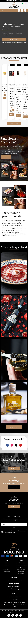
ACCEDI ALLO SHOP (14, 124)
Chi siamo (7, 565)
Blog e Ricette (7, 571)
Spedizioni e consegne (21, 565)
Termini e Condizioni (21, 563)
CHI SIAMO (6, 157)
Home (6, 563)
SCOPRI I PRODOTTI (14, 39)
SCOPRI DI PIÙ (14, 468)
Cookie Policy (21, 573)
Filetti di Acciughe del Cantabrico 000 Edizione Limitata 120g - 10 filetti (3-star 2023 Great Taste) (18, 99)
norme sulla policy (11, 532)
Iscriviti (14, 527)
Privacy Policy (21, 571)
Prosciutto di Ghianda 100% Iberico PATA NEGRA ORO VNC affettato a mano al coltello (11, 96)
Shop (7, 567)
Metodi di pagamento (21, 567)
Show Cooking (7, 569)
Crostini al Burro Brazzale (4, 88)
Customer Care (21, 569)
